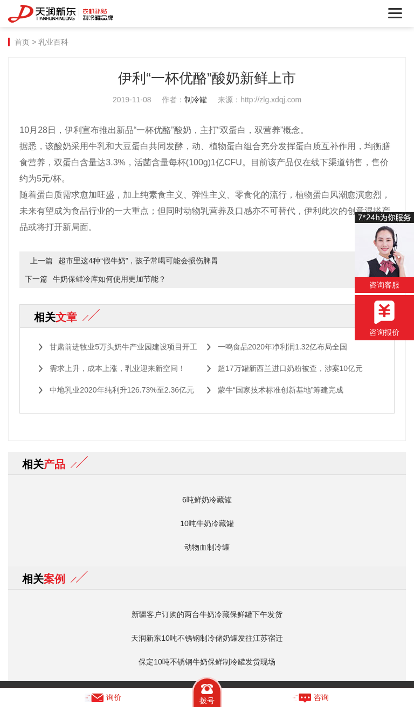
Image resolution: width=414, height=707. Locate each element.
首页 (22, 42)
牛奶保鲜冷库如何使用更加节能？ (109, 279)
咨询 (310, 698)
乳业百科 (53, 42)
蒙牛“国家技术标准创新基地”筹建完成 (280, 390)
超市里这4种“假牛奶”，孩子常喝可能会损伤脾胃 (138, 260)
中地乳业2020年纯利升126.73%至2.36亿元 (122, 390)
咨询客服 (384, 250)
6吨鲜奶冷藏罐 (207, 499)
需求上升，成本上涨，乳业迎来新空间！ (117, 368)
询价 (103, 697)
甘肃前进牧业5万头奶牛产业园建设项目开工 (123, 346)
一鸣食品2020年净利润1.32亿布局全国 (282, 346)
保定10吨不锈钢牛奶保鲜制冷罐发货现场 (207, 661)
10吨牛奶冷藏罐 (207, 523)
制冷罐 (195, 99)
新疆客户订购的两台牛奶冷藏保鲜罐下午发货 (207, 614)
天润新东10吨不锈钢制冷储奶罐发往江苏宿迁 (207, 638)
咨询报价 (384, 318)
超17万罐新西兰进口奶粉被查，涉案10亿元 (290, 368)
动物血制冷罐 (207, 547)
